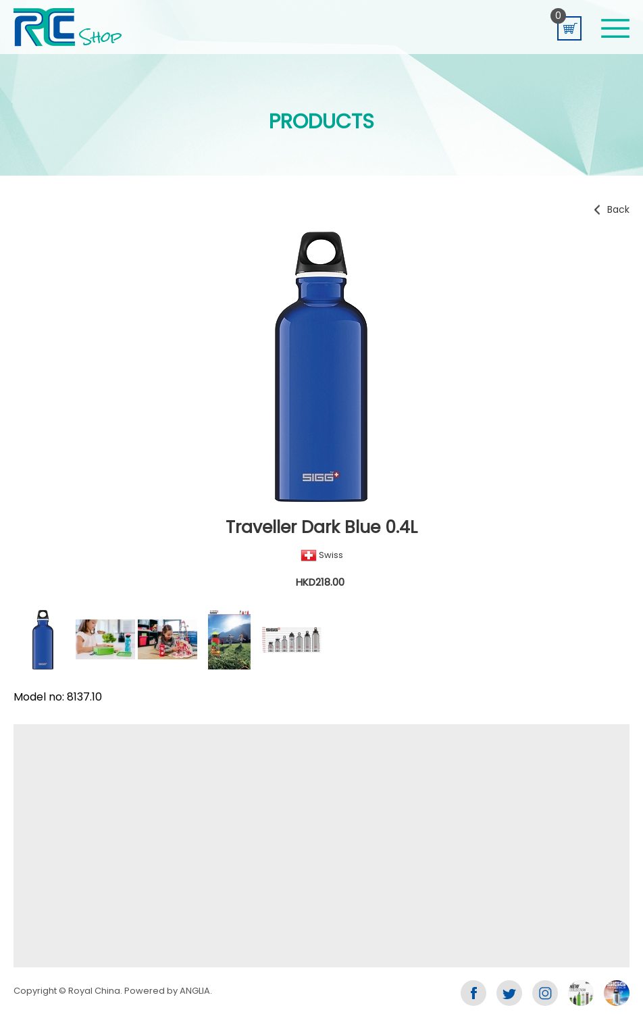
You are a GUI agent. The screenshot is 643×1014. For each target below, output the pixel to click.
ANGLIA (195, 990)
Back (618, 209)
